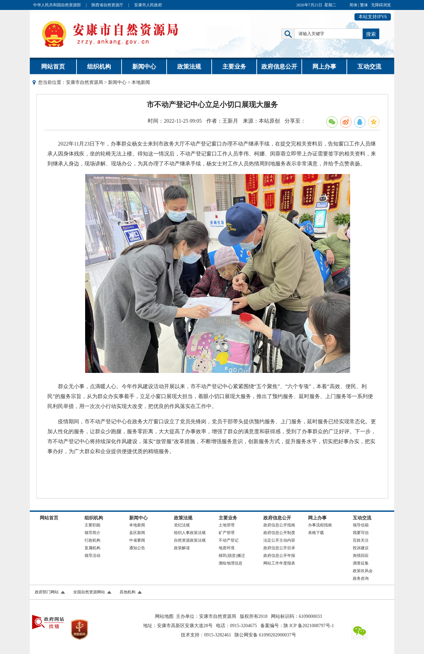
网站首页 (53, 66)
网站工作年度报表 (279, 563)
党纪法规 (182, 525)
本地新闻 (137, 525)
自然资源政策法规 (190, 540)
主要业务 (234, 66)
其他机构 (127, 592)
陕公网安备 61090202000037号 (265, 634)
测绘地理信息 (230, 563)
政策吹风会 (363, 570)
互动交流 (369, 66)
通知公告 (137, 548)
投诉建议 (361, 548)
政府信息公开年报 (279, 555)
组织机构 (99, 66)
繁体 (364, 5)
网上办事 (324, 66)
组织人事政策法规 (190, 532)
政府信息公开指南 (279, 525)
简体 (353, 5)
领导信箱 (361, 525)
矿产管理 (227, 532)
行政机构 (92, 540)
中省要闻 (137, 540)
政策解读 (182, 548)
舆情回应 (361, 555)
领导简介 (92, 532)
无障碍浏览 (381, 5)
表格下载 (316, 532)
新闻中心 (144, 66)
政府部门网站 (47, 592)
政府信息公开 (279, 66)
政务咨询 (361, 578)
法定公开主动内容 (279, 540)
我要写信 (361, 532)
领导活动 (92, 555)
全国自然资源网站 (89, 592)
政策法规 (189, 66)
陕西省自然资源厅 (107, 5)
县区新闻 (137, 532)
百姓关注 (361, 540)
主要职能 (92, 525)
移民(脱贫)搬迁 (232, 555)
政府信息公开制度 (279, 532)
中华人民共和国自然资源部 (57, 5)
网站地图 (164, 616)
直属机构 (92, 548)
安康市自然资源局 (84, 82)
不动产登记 (228, 540)
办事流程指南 (320, 525)
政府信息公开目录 (279, 548)
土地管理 (227, 525)
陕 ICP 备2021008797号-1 (309, 625)
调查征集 (361, 563)
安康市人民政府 (148, 5)
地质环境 (227, 548)
